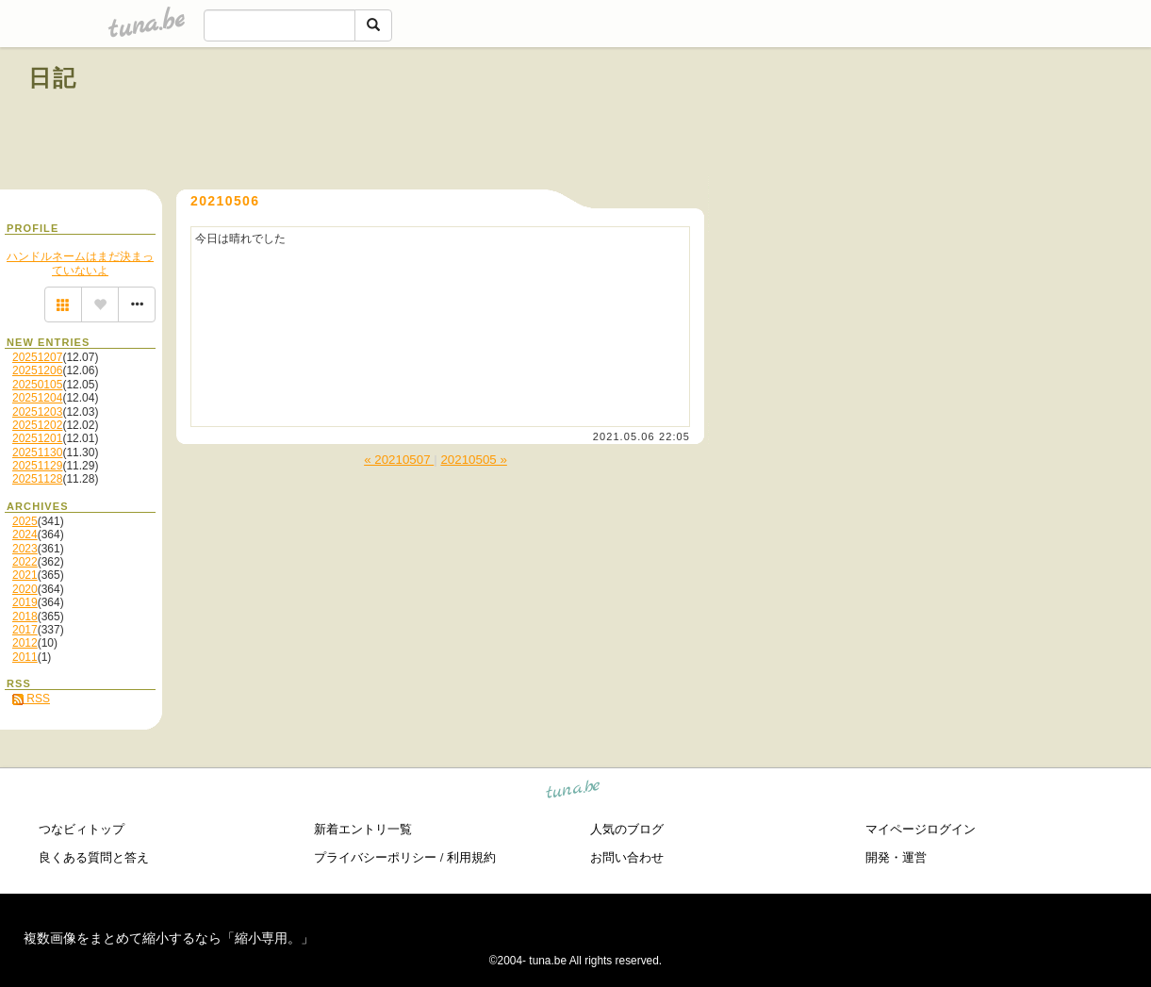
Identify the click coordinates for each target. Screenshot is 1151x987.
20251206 (37, 370)
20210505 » (473, 459)
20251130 (37, 452)
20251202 (37, 425)
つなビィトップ (81, 829)
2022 (25, 561)
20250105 (37, 384)
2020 (25, 589)
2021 (25, 575)
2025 (25, 521)
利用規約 (471, 857)
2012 (25, 643)
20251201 (37, 438)
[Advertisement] (907, 121)
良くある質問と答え (94, 857)
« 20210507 (399, 459)
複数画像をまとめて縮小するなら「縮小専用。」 (169, 938)
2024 (25, 534)
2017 (25, 629)
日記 (53, 77)
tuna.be (573, 791)
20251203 (37, 412)
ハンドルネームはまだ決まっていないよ (80, 263)
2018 (25, 616)
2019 (25, 602)
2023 (25, 548)
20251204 (37, 397)
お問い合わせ (627, 857)
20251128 (37, 478)
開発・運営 (896, 857)
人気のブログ (627, 829)
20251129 (37, 465)
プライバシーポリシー (375, 857)
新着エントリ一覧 (363, 829)
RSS (31, 698)
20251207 (37, 357)
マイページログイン (920, 829)
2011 (25, 657)
